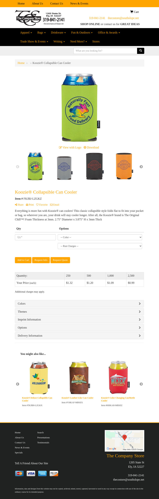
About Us (37, 3)
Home (21, 3)
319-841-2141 (97, 18)
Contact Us (56, 3)
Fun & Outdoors (82, 32)
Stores (96, 41)
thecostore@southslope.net (123, 18)
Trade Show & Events (34, 41)
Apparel (26, 32)
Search (40, 432)
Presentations (43, 437)
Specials (19, 452)
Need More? (78, 41)
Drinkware (58, 32)
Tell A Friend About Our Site (31, 463)
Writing (59, 41)
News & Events (79, 3)
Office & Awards (109, 32)
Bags (41, 32)
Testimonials (43, 442)
